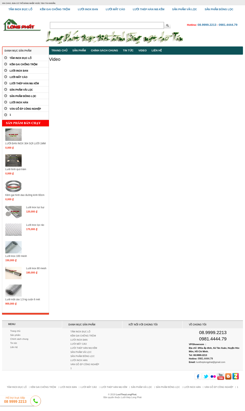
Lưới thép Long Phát (131, 397)
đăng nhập (29, 3)
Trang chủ (59, 50)
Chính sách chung (104, 50)
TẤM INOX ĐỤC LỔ (20, 58)
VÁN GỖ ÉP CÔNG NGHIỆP (25, 108)
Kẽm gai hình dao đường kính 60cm (24, 195)
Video (142, 50)
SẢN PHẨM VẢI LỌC (21, 89)
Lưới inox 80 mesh (36, 268)
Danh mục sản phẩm (17, 50)
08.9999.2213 (207, 24)
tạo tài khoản (48, 3)
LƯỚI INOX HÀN (19, 102)
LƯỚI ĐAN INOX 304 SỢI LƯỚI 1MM (25, 143)
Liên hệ (156, 50)
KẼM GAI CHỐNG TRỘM (23, 64)
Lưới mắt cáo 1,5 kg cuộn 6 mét (22, 299)
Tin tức (128, 50)
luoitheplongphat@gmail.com (210, 362)
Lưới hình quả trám (15, 169)
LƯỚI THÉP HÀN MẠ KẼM (24, 83)
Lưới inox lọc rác (35, 225)
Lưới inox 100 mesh (16, 256)
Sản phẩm (79, 50)
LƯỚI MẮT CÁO (18, 77)
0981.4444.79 (228, 24)
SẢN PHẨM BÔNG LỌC (23, 96)
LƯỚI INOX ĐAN (19, 70)
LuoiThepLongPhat (126, 394)
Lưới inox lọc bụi (35, 207)
